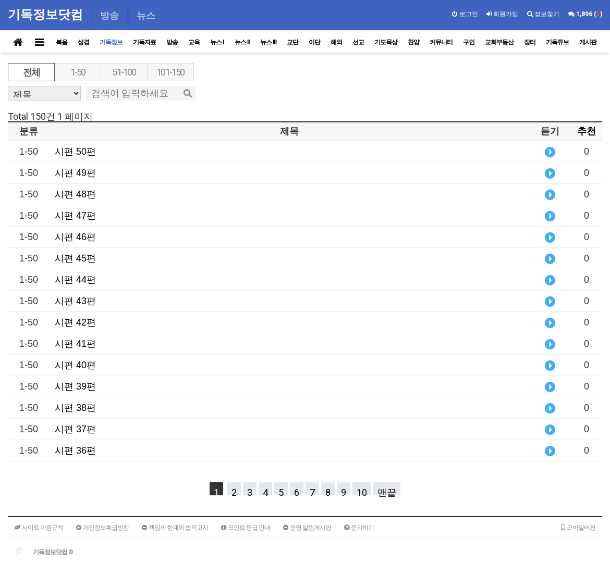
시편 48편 (75, 194)
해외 (336, 42)
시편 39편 (75, 386)
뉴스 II (242, 42)
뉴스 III (268, 42)
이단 (314, 42)
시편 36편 (75, 450)
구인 (468, 42)
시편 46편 (75, 237)
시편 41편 (75, 344)
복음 (61, 42)
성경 (83, 42)
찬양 (413, 42)
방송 (172, 42)
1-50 (78, 72)
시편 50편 (75, 151)
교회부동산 (499, 42)
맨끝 (386, 491)
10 (362, 491)
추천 (586, 131)
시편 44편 (75, 279)
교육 (194, 42)
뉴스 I (217, 42)
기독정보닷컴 (47, 14)
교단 (292, 42)
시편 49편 (75, 173)
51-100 (124, 72)
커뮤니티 (441, 42)
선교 (358, 42)
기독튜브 (557, 42)
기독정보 (111, 42)
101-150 (170, 72)
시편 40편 (75, 365)
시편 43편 (75, 301)
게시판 (587, 42)
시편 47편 (75, 215)
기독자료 (144, 42)
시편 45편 (75, 258)
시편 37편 (75, 429)
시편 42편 (75, 322)
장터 (529, 42)
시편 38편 (75, 408)
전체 (31, 72)
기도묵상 (385, 42)
